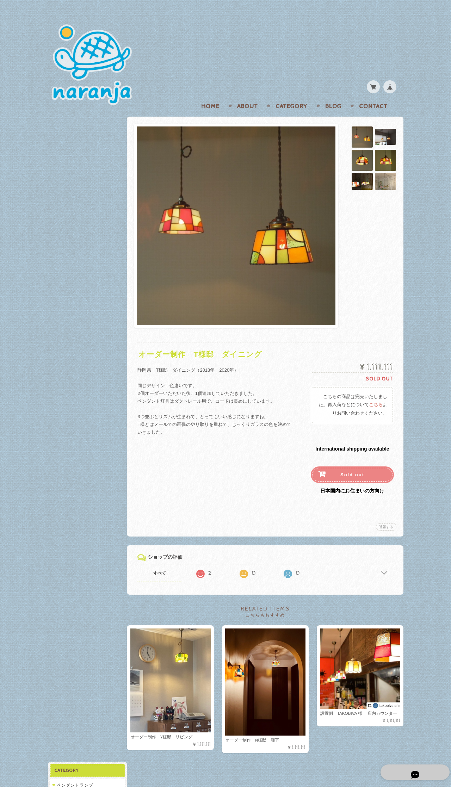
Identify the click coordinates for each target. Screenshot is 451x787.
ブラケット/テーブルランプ (84, 162)
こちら (376, 391)
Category (292, 92)
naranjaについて (73, 228)
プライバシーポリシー (79, 256)
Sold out (352, 461)
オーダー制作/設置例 (77, 176)
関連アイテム (70, 190)
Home (210, 92)
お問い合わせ (71, 242)
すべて (161, 559)
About (247, 92)
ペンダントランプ (74, 125)
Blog (333, 92)
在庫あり (67, 138)
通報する (386, 513)
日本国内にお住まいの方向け (352, 477)
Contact (373, 92)
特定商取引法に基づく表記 (83, 270)
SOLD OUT (70, 149)
